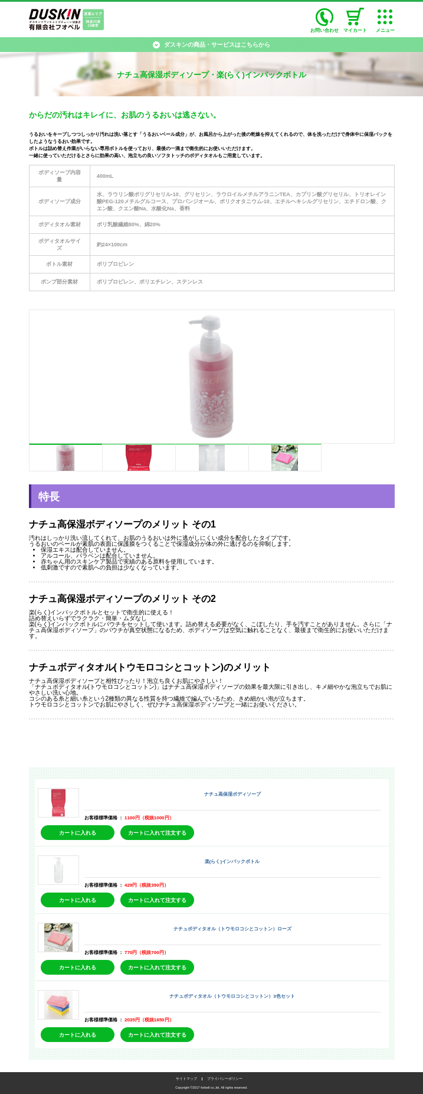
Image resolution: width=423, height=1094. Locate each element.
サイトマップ (186, 1078)
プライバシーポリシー (224, 1078)
